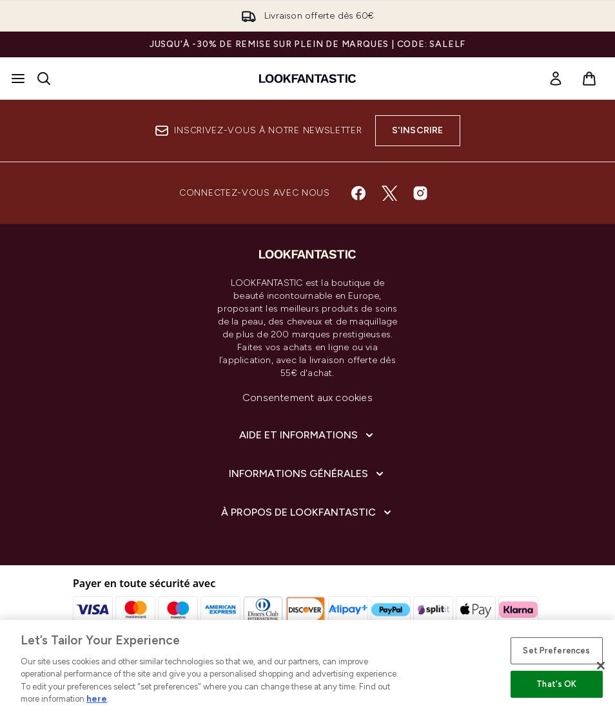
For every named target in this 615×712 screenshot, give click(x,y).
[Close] (601, 665)
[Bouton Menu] (18, 78)
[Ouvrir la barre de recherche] (44, 78)
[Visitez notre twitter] (389, 193)
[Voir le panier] (589, 78)
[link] (555, 78)
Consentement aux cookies (307, 397)
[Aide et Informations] (307, 435)
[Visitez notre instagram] (420, 193)
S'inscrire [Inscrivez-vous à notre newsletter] (418, 130)
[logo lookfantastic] (307, 78)
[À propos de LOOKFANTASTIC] (307, 512)
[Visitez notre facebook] (358, 193)
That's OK (556, 684)
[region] (307, 666)
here (96, 699)
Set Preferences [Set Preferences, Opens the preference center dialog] (556, 650)
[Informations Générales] (307, 474)
